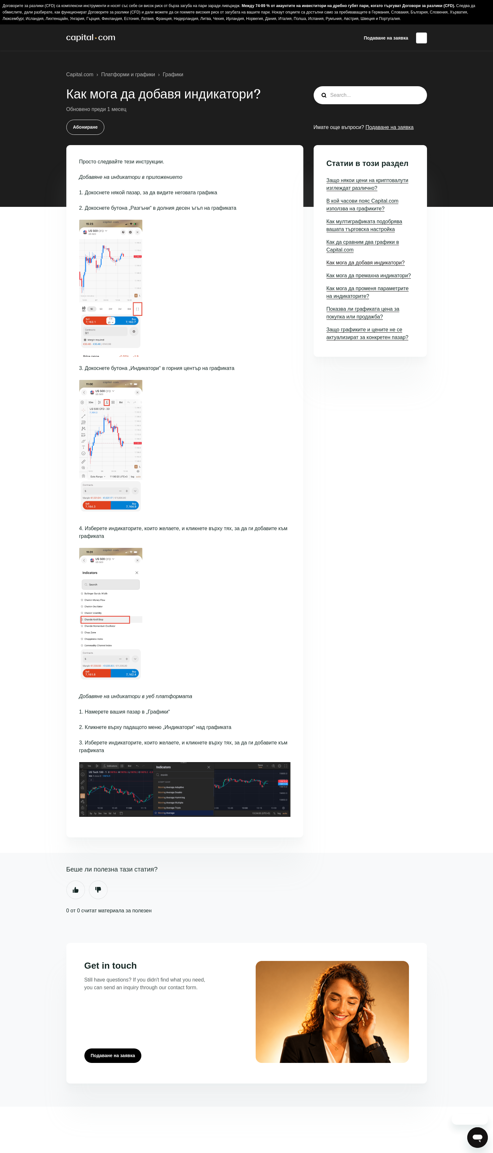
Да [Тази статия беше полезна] (75, 890)
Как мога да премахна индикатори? (369, 275)
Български (421, 37)
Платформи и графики (128, 74)
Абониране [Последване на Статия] (85, 127)
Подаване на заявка (386, 38)
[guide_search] (370, 95)
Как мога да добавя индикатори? (366, 262)
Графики (173, 74)
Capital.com (79, 74)
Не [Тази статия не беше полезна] (98, 890)
